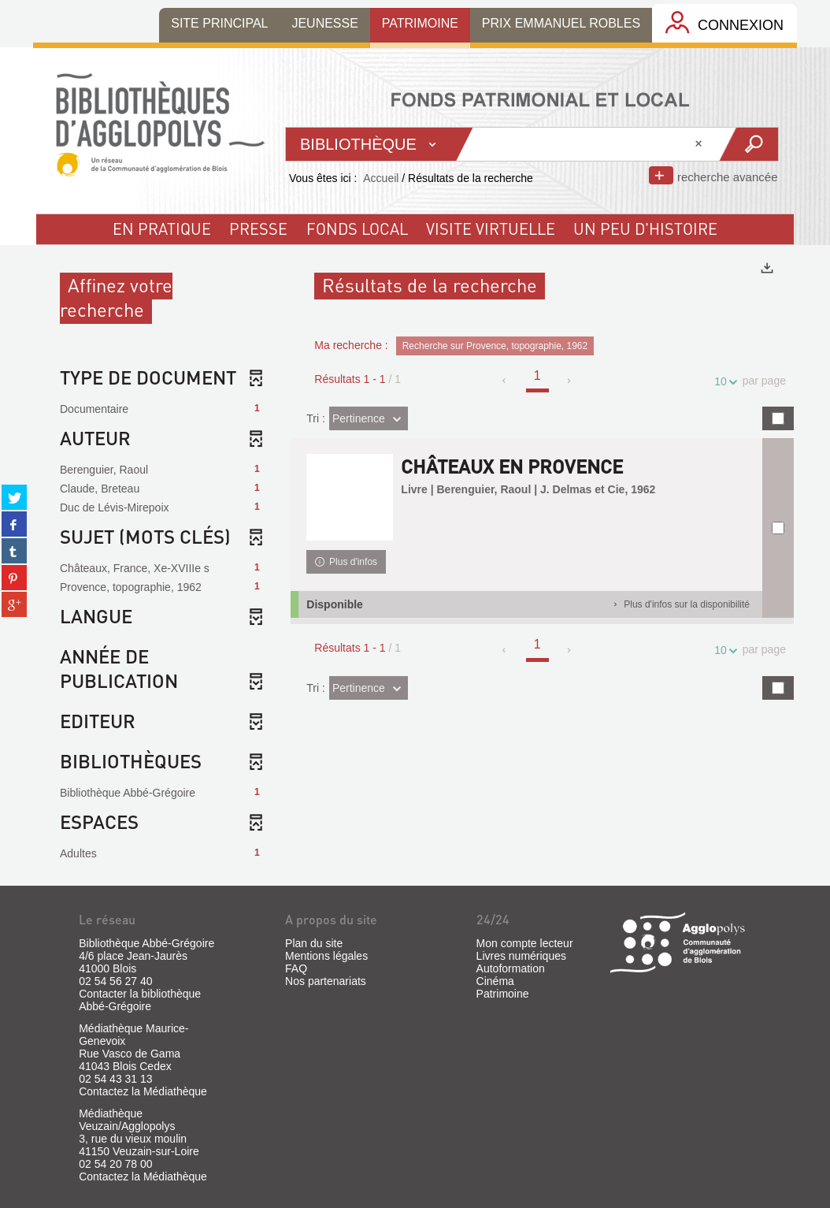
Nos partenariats (325, 981)
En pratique (162, 228)
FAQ (296, 968)
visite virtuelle (490, 228)
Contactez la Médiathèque (143, 1091)
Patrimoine (502, 993)
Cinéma (495, 981)
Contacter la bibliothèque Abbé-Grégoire (140, 1000)
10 (723, 381)
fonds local (357, 228)
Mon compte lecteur (524, 943)
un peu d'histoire (645, 228)
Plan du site (314, 943)
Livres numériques (521, 956)
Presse (258, 228)
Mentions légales (326, 956)
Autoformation (510, 968)
